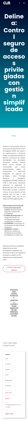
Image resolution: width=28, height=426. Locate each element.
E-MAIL (7, 374)
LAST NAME (8, 364)
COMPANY (7, 369)
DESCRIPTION (8, 385)
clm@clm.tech (9, 345)
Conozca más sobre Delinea (14, 268)
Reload (7, 398)
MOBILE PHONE (8, 380)
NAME (6, 358)
